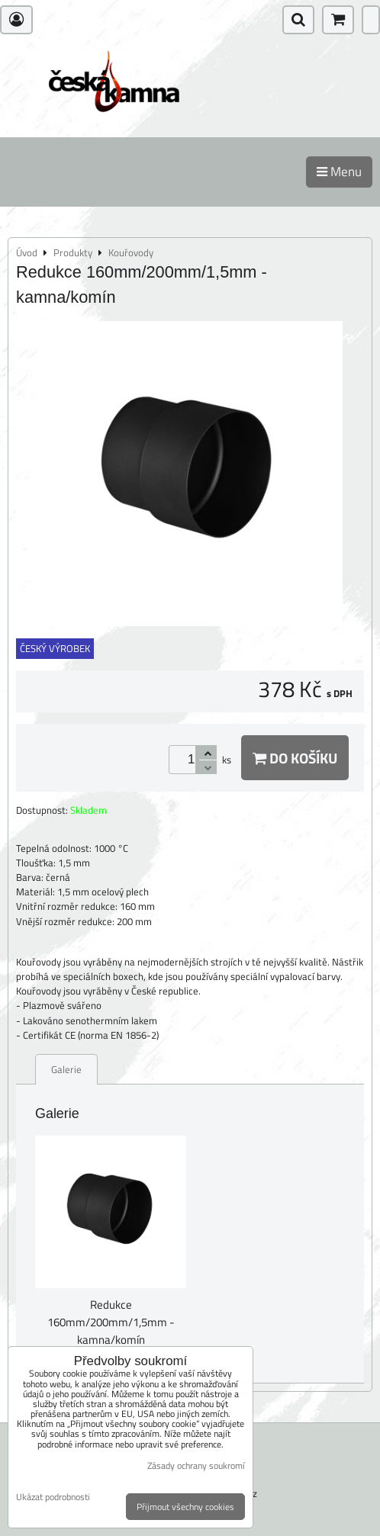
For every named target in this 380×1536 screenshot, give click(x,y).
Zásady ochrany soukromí (196, 1465)
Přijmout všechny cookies (185, 1506)
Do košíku (295, 758)
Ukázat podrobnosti (53, 1497)
